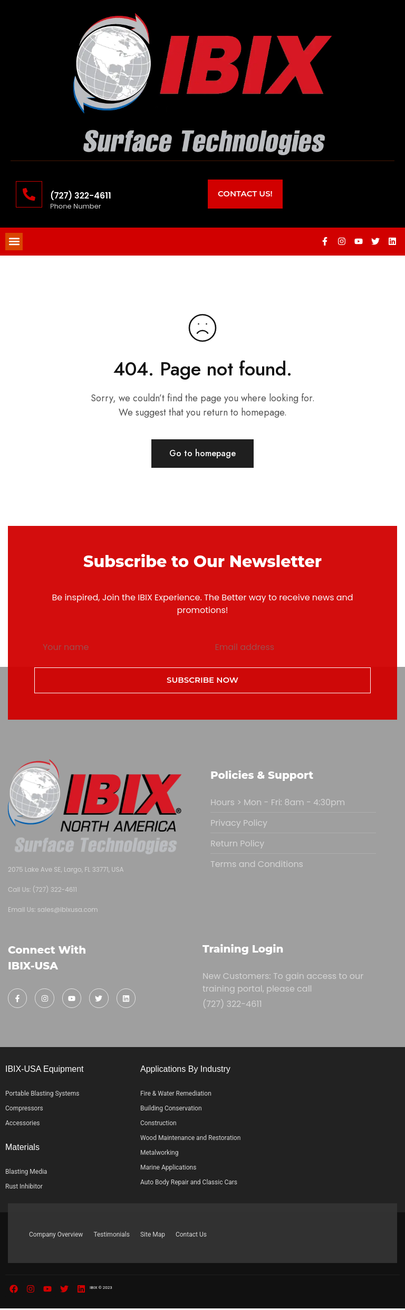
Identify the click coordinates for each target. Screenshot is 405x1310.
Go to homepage (202, 455)
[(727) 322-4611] (29, 194)
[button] (14, 242)
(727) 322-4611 (80, 196)
